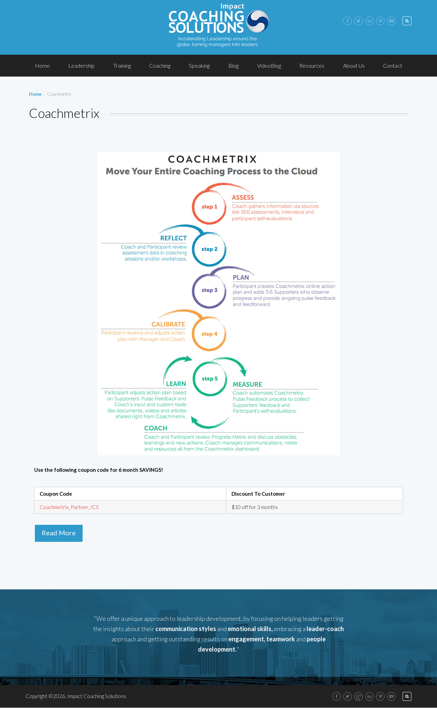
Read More (59, 533)
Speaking (199, 65)
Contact (392, 65)
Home (42, 65)
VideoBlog (269, 65)
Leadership (81, 65)
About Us (354, 65)
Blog (233, 65)
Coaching (159, 65)
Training (122, 65)
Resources (311, 65)
